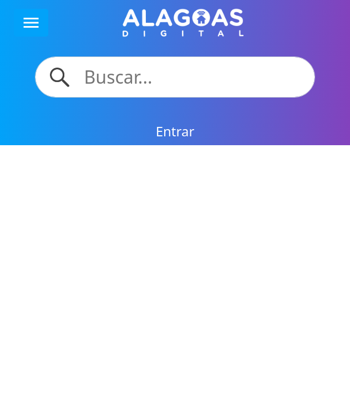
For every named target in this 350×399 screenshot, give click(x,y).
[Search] (193, 77)
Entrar (175, 131)
